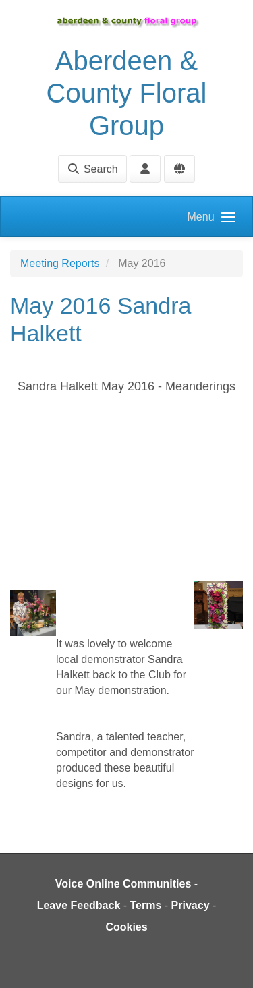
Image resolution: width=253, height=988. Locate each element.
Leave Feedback (79, 905)
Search (92, 169)
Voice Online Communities (123, 884)
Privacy (190, 905)
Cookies (126, 927)
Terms (146, 905)
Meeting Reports (59, 263)
